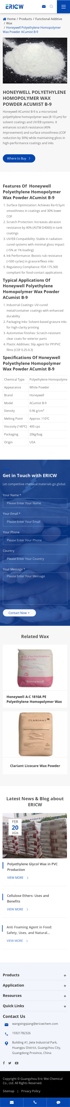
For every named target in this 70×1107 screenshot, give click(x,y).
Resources (12, 995)
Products (25, 19)
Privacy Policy (30, 1091)
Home (11, 19)
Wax (9, 23)
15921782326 (21, 1033)
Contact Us (14, 1016)
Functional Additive (48, 19)
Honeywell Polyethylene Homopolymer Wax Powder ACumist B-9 (32, 29)
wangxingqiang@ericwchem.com (35, 1024)
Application (13, 985)
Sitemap (8, 1091)
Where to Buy (19, 158)
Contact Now (23, 613)
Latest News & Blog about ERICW (35, 805)
